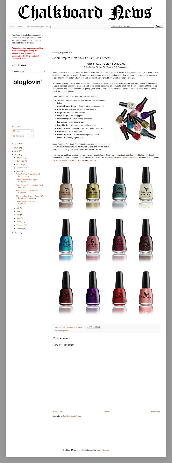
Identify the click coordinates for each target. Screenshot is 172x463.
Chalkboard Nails (18, 38)
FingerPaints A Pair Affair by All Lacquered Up (28, 175)
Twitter (64, 160)
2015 (16, 148)
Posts (16, 131)
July (18, 208)
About (20, 26)
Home (11, 26)
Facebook (56, 160)
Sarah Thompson (67, 327)
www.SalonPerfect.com (128, 157)
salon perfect (63, 331)
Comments (18, 136)
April (18, 218)
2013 (16, 155)
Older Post (155, 412)
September (21, 168)
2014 (16, 151)
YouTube (92, 160)
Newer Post (57, 412)
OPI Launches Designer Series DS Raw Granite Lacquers (29, 197)
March (19, 222)
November (20, 161)
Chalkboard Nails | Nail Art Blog (39, 26)
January (19, 228)
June (18, 211)
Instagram (73, 160)
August (19, 171)
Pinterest (82, 160)
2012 (16, 233)
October (19, 164)
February (20, 225)
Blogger (106, 450)
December (20, 158)
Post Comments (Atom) (72, 416)
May (18, 215)
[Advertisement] (26, 106)
